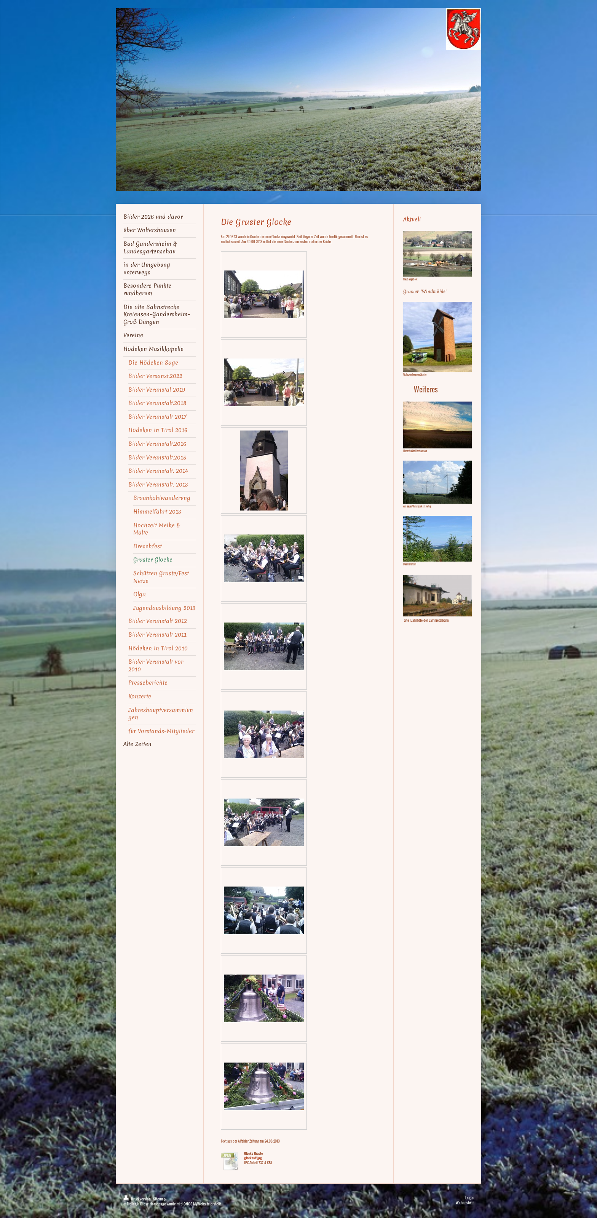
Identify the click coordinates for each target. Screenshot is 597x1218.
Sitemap (159, 1199)
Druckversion (137, 1199)
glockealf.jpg (253, 1157)
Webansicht (465, 1202)
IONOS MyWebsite (196, 1204)
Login (469, 1197)
